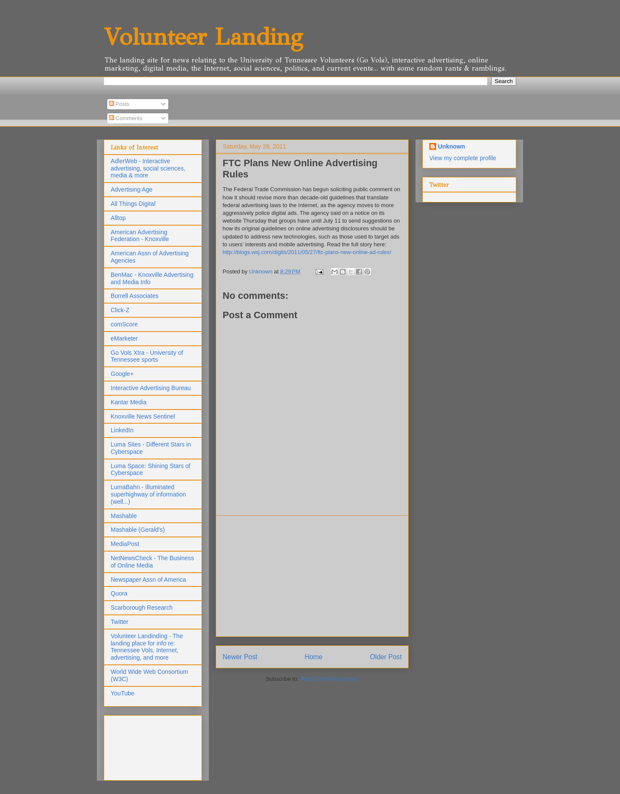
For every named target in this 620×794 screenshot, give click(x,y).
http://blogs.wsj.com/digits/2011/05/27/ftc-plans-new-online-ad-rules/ (307, 252)
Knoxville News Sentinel (143, 416)
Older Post (386, 657)
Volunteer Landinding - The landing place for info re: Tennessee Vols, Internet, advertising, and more (147, 647)
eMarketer (124, 338)
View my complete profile (462, 158)
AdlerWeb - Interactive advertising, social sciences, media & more (148, 168)
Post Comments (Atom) (329, 679)
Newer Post (240, 657)
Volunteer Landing (203, 36)
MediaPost (125, 543)
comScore (124, 324)
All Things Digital (133, 203)
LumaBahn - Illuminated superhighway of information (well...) (148, 494)
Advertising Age (131, 189)
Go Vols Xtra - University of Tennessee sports (147, 356)
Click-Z (120, 310)
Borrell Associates (134, 295)
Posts (119, 104)
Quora (119, 593)
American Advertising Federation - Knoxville (140, 236)
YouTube (122, 693)
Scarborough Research (142, 607)
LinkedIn (122, 430)
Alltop (118, 217)
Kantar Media (128, 402)
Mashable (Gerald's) (138, 529)
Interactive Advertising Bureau (151, 388)
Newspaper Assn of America (148, 579)
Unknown (451, 146)
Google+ (122, 373)
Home (314, 657)
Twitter (119, 621)
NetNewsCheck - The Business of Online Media (152, 562)
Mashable (124, 515)
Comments (126, 118)
